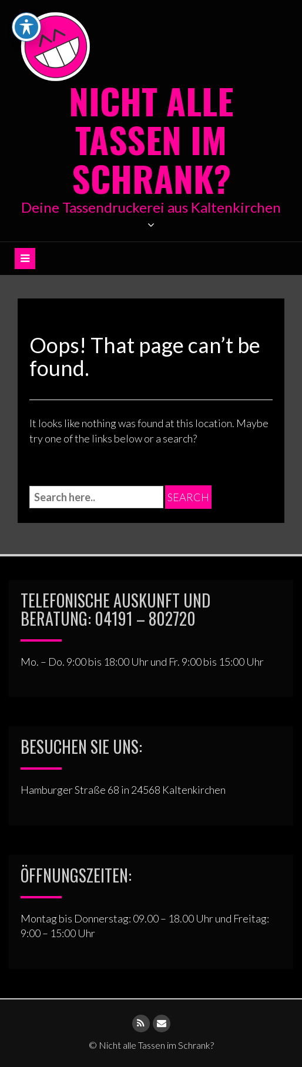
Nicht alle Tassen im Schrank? (151, 139)
